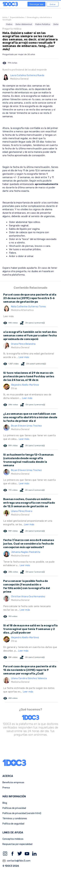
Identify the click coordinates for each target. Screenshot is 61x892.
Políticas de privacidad (14, 808)
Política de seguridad (13, 823)
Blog (4, 803)
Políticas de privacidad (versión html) (21, 813)
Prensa (6, 787)
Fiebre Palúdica (42, 24)
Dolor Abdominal (23, 24)
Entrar (53, 4)
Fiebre (9, 24)
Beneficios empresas (13, 782)
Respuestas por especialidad (17, 844)
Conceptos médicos (12, 839)
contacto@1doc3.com (16, 860)
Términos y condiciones (14, 818)
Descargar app (36, 4)
